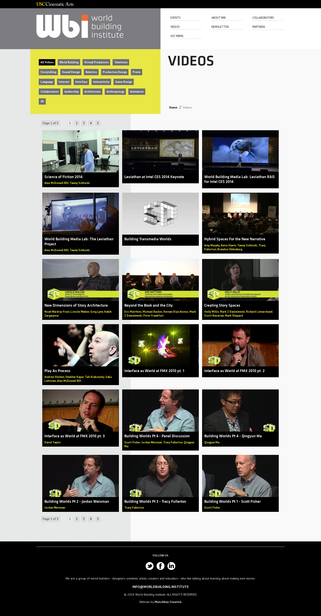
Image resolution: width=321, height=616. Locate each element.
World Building (68, 62)
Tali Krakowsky (94, 377)
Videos (175, 27)
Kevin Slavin (228, 245)
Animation (137, 91)
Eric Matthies (133, 312)
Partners (258, 27)
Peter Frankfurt (153, 315)
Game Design (123, 82)
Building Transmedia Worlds (147, 239)
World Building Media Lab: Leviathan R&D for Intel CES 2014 (239, 179)
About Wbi (218, 18)
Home (173, 107)
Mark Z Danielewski (232, 312)
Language (47, 82)
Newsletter (220, 27)
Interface (81, 82)
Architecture (92, 91)
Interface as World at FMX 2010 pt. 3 (74, 436)
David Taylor (52, 442)
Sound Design (71, 72)
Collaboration (50, 91)
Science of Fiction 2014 (63, 176)
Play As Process (57, 370)
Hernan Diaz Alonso (175, 312)
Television (120, 62)
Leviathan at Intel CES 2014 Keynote (154, 176)
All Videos (47, 62)
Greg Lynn (96, 312)
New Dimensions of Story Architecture (76, 305)
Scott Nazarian (214, 315)
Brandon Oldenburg (229, 249)
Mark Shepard (234, 315)
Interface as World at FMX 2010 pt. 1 (154, 370)
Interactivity (101, 82)
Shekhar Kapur (74, 377)
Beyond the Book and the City (148, 305)
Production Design (115, 72)
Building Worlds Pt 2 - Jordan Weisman (76, 501)
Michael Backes (152, 312)
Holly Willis (211, 312)
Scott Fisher (132, 442)
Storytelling (48, 72)
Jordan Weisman (151, 442)
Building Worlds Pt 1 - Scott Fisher (232, 501)
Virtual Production (96, 62)
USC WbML (177, 36)
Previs (136, 72)
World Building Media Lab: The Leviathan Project (78, 242)
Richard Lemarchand (259, 312)
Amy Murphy (212, 245)
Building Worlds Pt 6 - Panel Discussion (157, 436)
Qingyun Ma (211, 442)
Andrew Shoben (54, 377)
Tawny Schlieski (80, 183)
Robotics (91, 72)
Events (176, 18)
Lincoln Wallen (80, 312)
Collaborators (263, 18)
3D (42, 101)
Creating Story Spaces (222, 305)
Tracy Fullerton (173, 442)
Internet (64, 82)
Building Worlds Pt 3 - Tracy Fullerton (155, 501)
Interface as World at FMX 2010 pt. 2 (234, 370)
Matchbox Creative (168, 602)
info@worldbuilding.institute (160, 586)
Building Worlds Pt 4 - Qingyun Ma (233, 436)
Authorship (71, 91)
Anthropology (115, 91)
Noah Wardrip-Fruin (56, 312)
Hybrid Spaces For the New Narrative (234, 239)
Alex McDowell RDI (56, 183)
